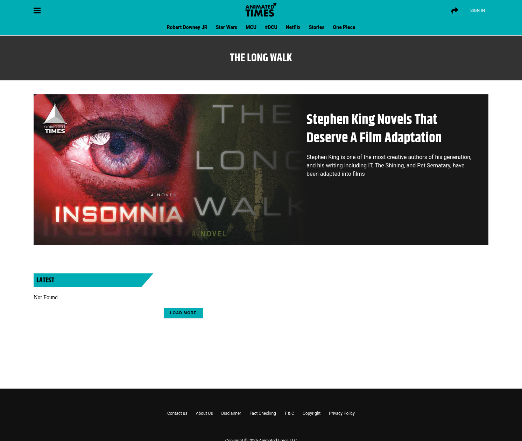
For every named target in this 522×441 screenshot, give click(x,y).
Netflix (293, 27)
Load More (183, 313)
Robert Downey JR (187, 27)
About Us (204, 413)
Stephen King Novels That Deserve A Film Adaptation (374, 129)
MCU (251, 27)
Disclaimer (231, 413)
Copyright (311, 413)
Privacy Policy (342, 413)
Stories (317, 27)
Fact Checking (262, 413)
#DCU (271, 27)
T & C (289, 413)
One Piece (344, 27)
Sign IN (477, 10)
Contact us (177, 413)
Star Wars (226, 27)
